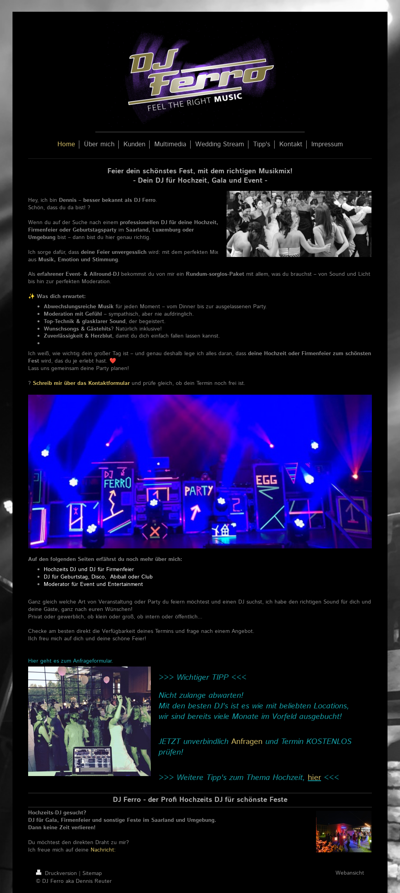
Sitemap (92, 873)
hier (314, 777)
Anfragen (246, 741)
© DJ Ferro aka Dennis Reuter (74, 881)
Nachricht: (104, 850)
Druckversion (57, 873)
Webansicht (350, 873)
